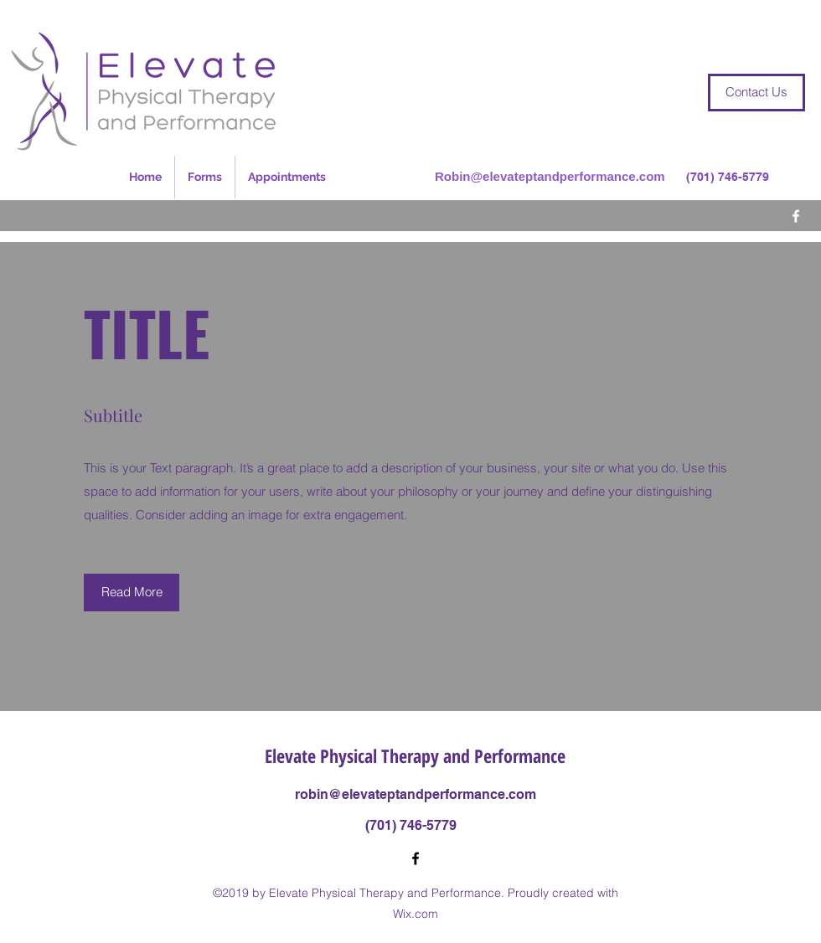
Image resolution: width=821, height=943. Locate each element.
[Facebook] (795, 216)
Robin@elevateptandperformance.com (550, 176)
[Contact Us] (756, 92)
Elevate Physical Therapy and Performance (415, 755)
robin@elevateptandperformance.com (415, 794)
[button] (131, 592)
